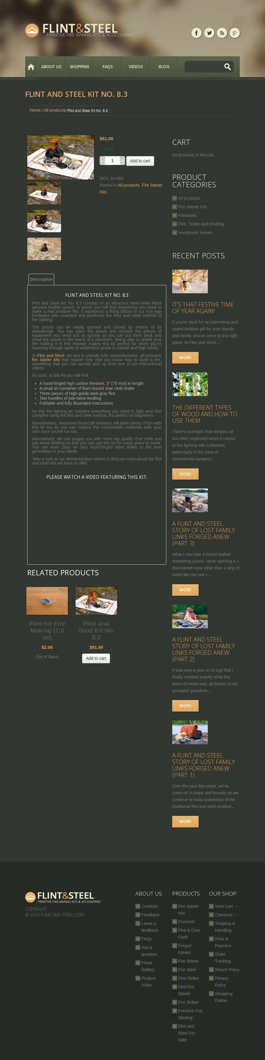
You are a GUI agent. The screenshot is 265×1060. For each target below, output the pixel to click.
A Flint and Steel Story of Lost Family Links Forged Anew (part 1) (203, 769)
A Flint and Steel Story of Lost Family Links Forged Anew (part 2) (203, 652)
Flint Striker (188, 982)
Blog (164, 66)
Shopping (79, 66)
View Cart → (226, 910)
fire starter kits (46, 359)
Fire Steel (187, 973)
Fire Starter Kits (192, 206)
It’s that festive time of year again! (203, 308)
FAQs (107, 66)
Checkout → (226, 918)
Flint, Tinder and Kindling (201, 224)
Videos (136, 66)
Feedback (150, 918)
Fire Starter (188, 965)
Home (31, 66)
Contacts (149, 910)
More (185, 358)
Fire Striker (188, 1006)
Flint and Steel (50, 355)
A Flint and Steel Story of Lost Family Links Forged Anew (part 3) (203, 536)
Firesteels (187, 215)
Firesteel (186, 925)
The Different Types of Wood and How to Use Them (204, 415)
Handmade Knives (195, 232)
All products (54, 110)
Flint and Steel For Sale (186, 1037)
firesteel (97, 383)
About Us (51, 66)
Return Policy (227, 973)
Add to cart (140, 160)
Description (41, 279)
